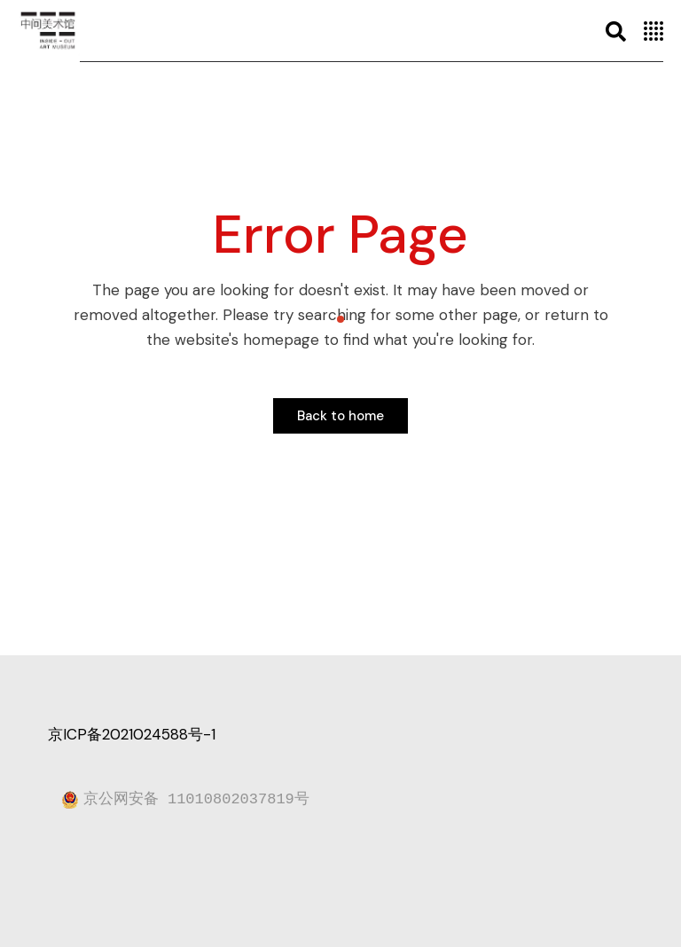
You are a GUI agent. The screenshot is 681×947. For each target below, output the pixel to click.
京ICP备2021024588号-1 (131, 734)
